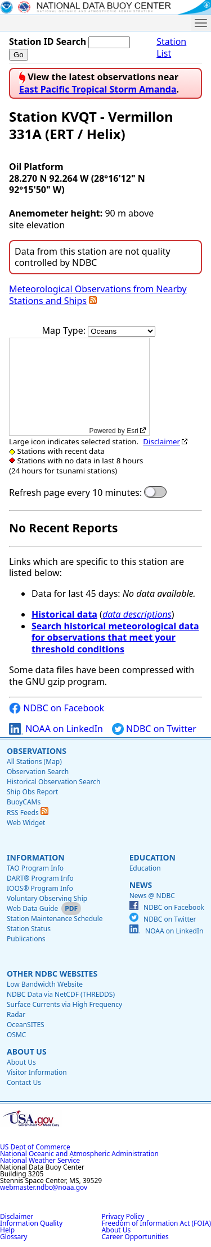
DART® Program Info (40, 878)
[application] (79, 386)
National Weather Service (40, 1160)
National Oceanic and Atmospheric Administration (79, 1153)
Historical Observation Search (53, 781)
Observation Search (38, 771)
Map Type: (65, 330)
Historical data (64, 614)
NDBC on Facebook (56, 708)
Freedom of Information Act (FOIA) (156, 1223)
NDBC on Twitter (154, 729)
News (140, 885)
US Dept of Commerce (35, 1147)
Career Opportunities (135, 1236)
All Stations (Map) (34, 761)
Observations (36, 751)
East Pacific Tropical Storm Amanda (98, 89)
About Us (27, 1051)
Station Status (29, 928)
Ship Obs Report (32, 792)
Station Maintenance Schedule (55, 918)
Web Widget (26, 822)
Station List (171, 47)
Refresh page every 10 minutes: (75, 493)
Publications (26, 939)
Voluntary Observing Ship (47, 898)
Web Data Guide (32, 908)
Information (36, 857)
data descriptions (137, 614)
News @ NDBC (152, 895)
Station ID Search (47, 41)
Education (152, 857)
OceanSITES (25, 1024)
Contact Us (24, 1082)
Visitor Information (37, 1072)
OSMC (16, 1034)
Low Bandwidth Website (45, 984)
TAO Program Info (35, 868)
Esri (132, 431)
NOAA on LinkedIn (56, 729)
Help (7, 1230)
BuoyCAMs (24, 802)
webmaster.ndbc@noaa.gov (43, 1187)
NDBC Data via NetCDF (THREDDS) (61, 994)
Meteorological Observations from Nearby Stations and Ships (98, 295)
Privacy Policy (123, 1216)
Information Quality (31, 1223)
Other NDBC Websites (52, 973)
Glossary (13, 1236)
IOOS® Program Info (40, 888)
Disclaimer (161, 441)
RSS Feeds (27, 812)
